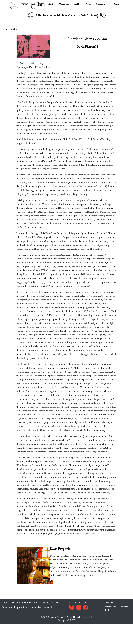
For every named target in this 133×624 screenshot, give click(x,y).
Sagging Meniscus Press (60, 617)
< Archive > (77, 4)
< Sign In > (116, 4)
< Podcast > (88, 4)
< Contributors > (101, 4)
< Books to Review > (110, 606)
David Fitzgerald (87, 47)
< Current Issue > (64, 4)
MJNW (71, 620)
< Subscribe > (51, 4)
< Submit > (125, 606)
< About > (106, 610)
